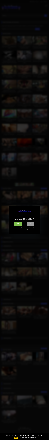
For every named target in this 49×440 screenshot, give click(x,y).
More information (23, 437)
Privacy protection (32, 437)
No (30, 223)
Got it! (15, 437)
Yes (18, 223)
